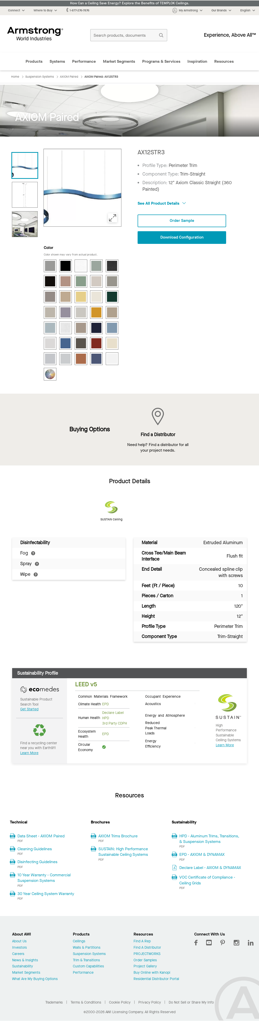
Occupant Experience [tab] (163, 696)
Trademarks (54, 1002)
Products (34, 61)
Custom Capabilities (88, 966)
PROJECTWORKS (147, 954)
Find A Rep (142, 941)
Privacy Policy (149, 1002)
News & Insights (25, 960)
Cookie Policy (120, 1002)
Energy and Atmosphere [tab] (165, 715)
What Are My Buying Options (35, 979)
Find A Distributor (147, 948)
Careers (18, 954)
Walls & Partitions (86, 948)
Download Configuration (182, 237)
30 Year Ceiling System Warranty (45, 893)
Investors (19, 948)
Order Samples (145, 960)
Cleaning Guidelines (34, 849)
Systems (57, 61)
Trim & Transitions (86, 960)
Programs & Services (161, 61)
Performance (84, 61)
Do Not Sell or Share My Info (191, 1002)
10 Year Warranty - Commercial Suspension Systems (44, 877)
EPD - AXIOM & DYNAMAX (202, 854)
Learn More (29, 753)
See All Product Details (162, 203)
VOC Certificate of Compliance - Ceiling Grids (207, 880)
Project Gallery (145, 966)
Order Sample (181, 220)
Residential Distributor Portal (156, 979)
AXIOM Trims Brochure (118, 836)
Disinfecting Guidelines (37, 861)
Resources (224, 61)
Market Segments (119, 61)
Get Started (29, 709)
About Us (19, 941)
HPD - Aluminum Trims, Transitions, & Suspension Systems (209, 838)
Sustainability (22, 966)
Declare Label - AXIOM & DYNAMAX (210, 867)
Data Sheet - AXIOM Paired (40, 836)
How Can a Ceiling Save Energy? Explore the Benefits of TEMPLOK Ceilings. (129, 3)
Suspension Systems (89, 954)
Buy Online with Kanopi (152, 973)
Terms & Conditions (86, 1002)
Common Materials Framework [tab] (102, 696)
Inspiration (197, 61)
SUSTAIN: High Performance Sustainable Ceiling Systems (123, 851)
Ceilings (79, 941)
